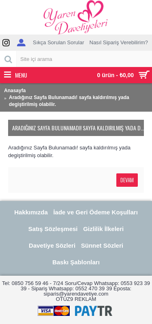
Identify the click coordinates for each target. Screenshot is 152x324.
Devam (127, 180)
